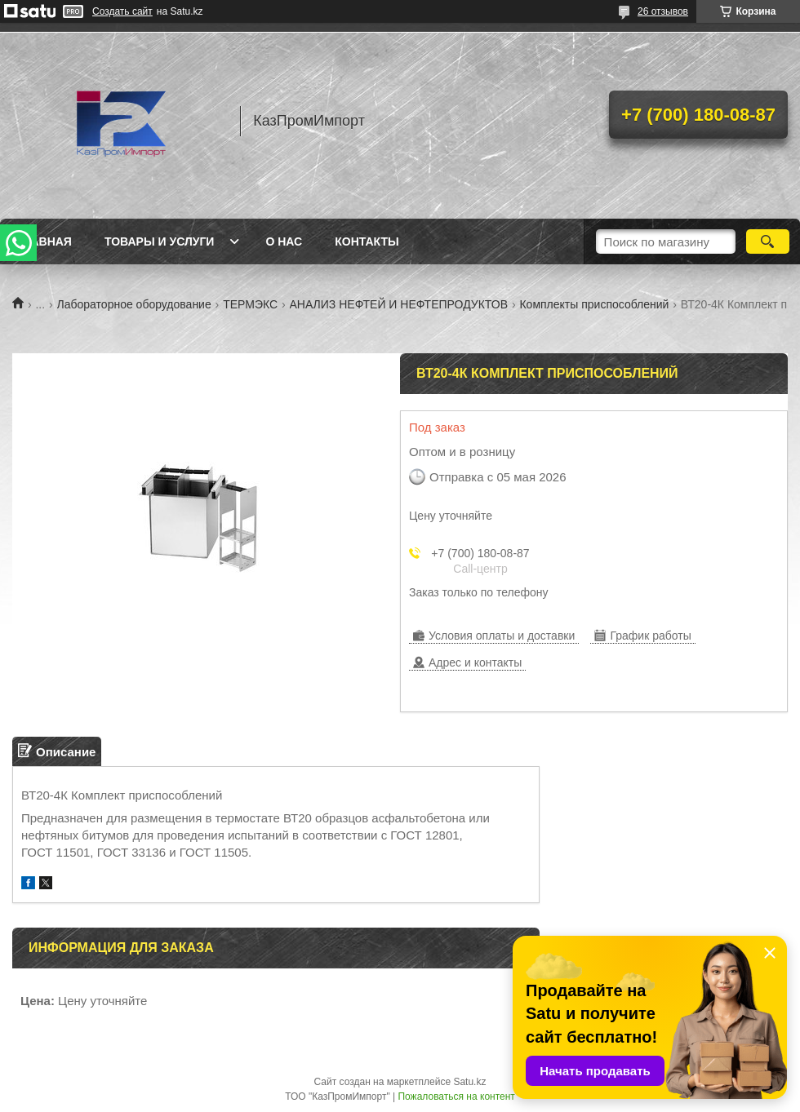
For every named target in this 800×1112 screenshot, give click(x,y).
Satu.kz (469, 1082)
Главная (44, 241)
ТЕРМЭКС (250, 304)
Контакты (366, 241)
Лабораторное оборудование (134, 304)
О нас (283, 241)
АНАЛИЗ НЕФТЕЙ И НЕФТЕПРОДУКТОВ (399, 304)
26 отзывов (663, 11)
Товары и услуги (159, 241)
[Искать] (767, 241)
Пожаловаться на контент (456, 1096)
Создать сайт (122, 11)
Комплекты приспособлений (594, 304)
